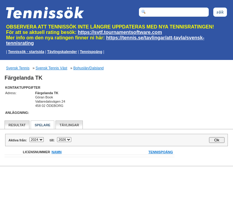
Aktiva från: (17, 140)
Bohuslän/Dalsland (88, 68)
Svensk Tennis (17, 68)
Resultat (16, 125)
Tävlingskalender (62, 52)
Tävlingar (69, 125)
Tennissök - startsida (26, 52)
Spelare (42, 125)
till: (52, 140)
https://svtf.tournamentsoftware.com (120, 32)
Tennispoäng (91, 52)
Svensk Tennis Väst (51, 68)
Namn (57, 152)
